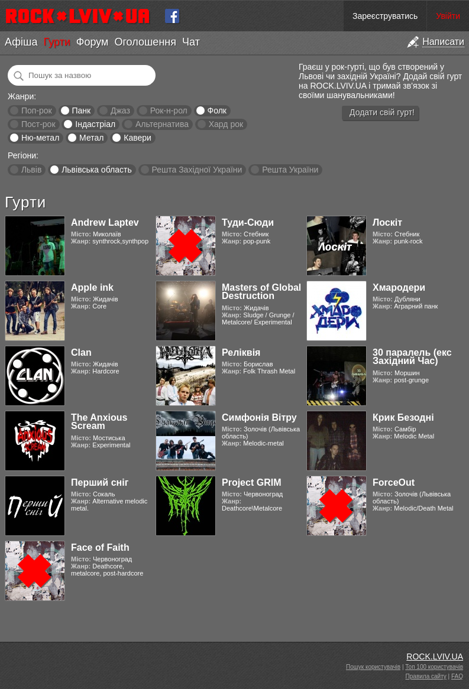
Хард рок (226, 124)
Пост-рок (38, 124)
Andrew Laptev (105, 222)
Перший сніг (99, 482)
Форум (92, 42)
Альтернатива (162, 124)
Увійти (448, 16)
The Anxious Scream (99, 421)
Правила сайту (426, 676)
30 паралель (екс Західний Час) (412, 356)
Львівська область (97, 169)
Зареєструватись (385, 16)
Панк (81, 110)
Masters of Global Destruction (261, 291)
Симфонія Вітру (259, 417)
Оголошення (145, 42)
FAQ (457, 676)
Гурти (56, 42)
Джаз (120, 110)
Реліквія (241, 352)
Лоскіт (387, 222)
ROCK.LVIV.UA (434, 656)
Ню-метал (40, 137)
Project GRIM (251, 482)
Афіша (21, 42)
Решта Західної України (196, 169)
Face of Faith (100, 547)
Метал (91, 137)
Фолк (217, 110)
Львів (31, 169)
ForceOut (394, 482)
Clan (81, 352)
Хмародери (399, 287)
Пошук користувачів (373, 667)
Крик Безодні (403, 417)
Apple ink (92, 287)
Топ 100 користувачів (434, 667)
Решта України (290, 169)
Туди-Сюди (248, 222)
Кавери (137, 137)
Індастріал (95, 124)
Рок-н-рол (168, 110)
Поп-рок (36, 110)
